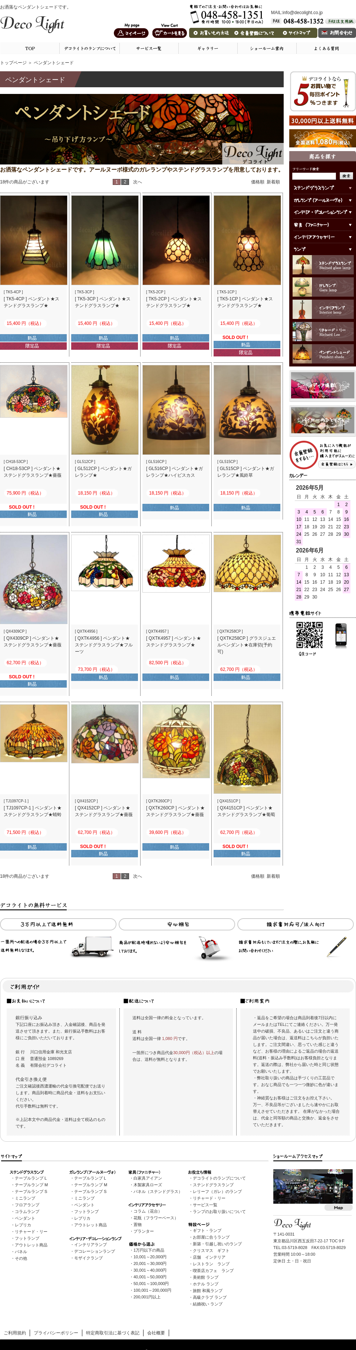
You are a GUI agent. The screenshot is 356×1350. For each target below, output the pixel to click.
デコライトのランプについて (219, 1178)
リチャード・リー (31, 1231)
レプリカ (23, 1225)
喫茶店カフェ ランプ (213, 1270)
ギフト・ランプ (207, 1230)
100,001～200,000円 (152, 1290)
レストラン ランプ (211, 1264)
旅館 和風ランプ (207, 1290)
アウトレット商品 (31, 1245)
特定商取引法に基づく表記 (112, 1333)
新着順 (273, 182)
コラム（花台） (148, 1211)
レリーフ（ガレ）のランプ (217, 1191)
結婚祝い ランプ (207, 1304)
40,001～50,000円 (150, 1277)
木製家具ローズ (148, 1185)
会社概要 (156, 1333)
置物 (138, 1224)
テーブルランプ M (31, 1185)
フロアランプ (27, 1205)
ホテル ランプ (205, 1284)
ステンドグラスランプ (213, 1185)
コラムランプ (27, 1211)
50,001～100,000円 (151, 1283)
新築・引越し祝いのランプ (217, 1244)
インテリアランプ (90, 1244)
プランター (144, 1231)
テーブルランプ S (31, 1191)
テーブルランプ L (31, 1178)
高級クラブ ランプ (210, 1297)
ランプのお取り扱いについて (219, 1211)
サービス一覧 (205, 1205)
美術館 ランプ (205, 1277)
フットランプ (27, 1238)
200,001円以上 (147, 1297)
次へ (137, 182)
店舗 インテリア (209, 1257)
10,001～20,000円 (150, 1257)
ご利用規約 (15, 1333)
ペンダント (25, 1218)
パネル (21, 1251)
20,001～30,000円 (150, 1263)
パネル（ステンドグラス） (158, 1191)
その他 (21, 1258)
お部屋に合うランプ (211, 1237)
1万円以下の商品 (149, 1250)
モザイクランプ (88, 1258)
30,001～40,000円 (150, 1270)
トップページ (13, 62)
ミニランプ (25, 1198)
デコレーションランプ (94, 1251)
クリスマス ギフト (211, 1250)
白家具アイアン (148, 1178)
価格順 (257, 182)
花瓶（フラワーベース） (156, 1218)
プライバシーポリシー (56, 1333)
